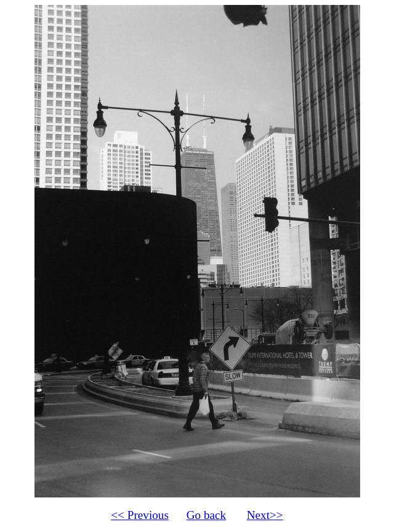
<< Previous (140, 515)
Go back (206, 515)
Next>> (265, 515)
